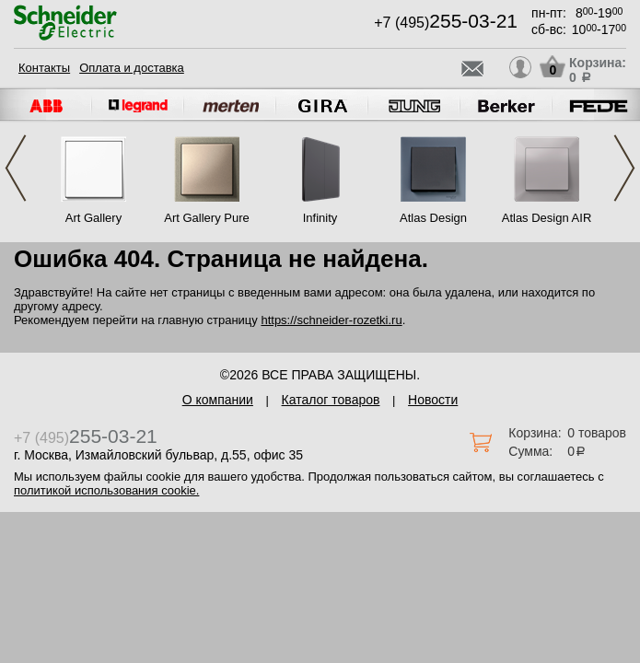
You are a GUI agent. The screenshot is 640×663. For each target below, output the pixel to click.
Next (624, 168)
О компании (217, 399)
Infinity (320, 218)
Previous (16, 168)
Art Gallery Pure (206, 218)
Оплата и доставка (131, 68)
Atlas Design (433, 218)
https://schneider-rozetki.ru (331, 320)
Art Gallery (93, 218)
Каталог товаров (331, 399)
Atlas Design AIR (547, 218)
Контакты (44, 68)
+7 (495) (446, 22)
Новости (433, 399)
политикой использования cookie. (106, 490)
